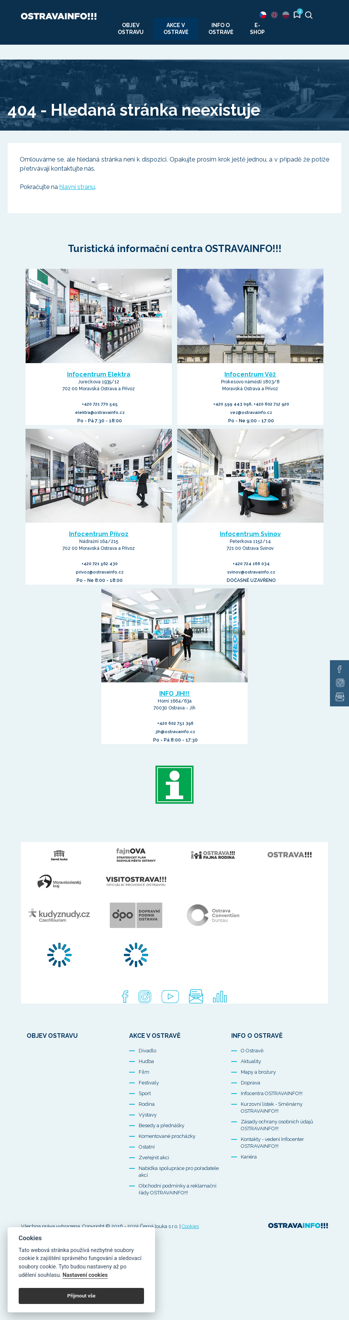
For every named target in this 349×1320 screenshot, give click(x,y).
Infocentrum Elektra (98, 374)
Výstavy (148, 1142)
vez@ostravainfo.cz (251, 412)
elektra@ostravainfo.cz (100, 412)
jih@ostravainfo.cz (175, 731)
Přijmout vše (81, 1296)
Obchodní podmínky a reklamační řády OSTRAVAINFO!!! (177, 1216)
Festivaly (149, 1110)
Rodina (147, 1131)
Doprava (250, 1110)
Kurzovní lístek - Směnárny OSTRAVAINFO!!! (272, 1135)
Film (144, 1099)
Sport (145, 1121)
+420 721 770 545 (100, 404)
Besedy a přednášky (161, 1153)
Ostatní (147, 1174)
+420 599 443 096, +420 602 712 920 (251, 404)
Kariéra (249, 1184)
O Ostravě (252, 1078)
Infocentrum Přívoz (98, 534)
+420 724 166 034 (251, 563)
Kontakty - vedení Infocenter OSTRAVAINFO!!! (272, 1170)
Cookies (190, 1254)
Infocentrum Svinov (250, 534)
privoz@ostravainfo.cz (99, 572)
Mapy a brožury (258, 1099)
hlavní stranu (77, 187)
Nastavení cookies (84, 1275)
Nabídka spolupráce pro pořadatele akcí (179, 1199)
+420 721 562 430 (100, 563)
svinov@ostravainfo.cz (251, 572)
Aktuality (251, 1089)
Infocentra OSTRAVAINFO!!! (272, 1121)
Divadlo (147, 1078)
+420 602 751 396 (175, 723)
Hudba (146, 1089)
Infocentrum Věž (250, 374)
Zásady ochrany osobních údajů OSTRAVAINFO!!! (277, 1152)
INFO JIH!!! (174, 693)
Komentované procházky (167, 1164)
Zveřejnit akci (154, 1185)
